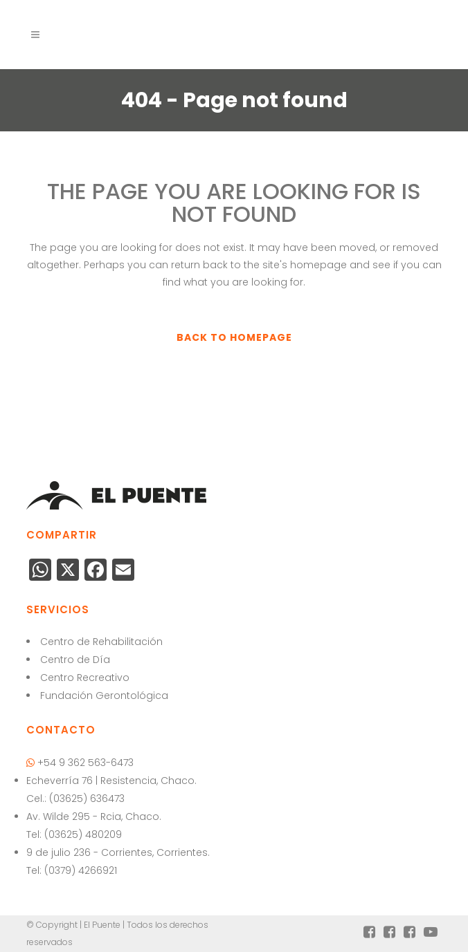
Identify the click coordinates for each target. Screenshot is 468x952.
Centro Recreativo (84, 677)
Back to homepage (234, 337)
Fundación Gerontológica (104, 695)
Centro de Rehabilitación (101, 641)
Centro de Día (75, 659)
